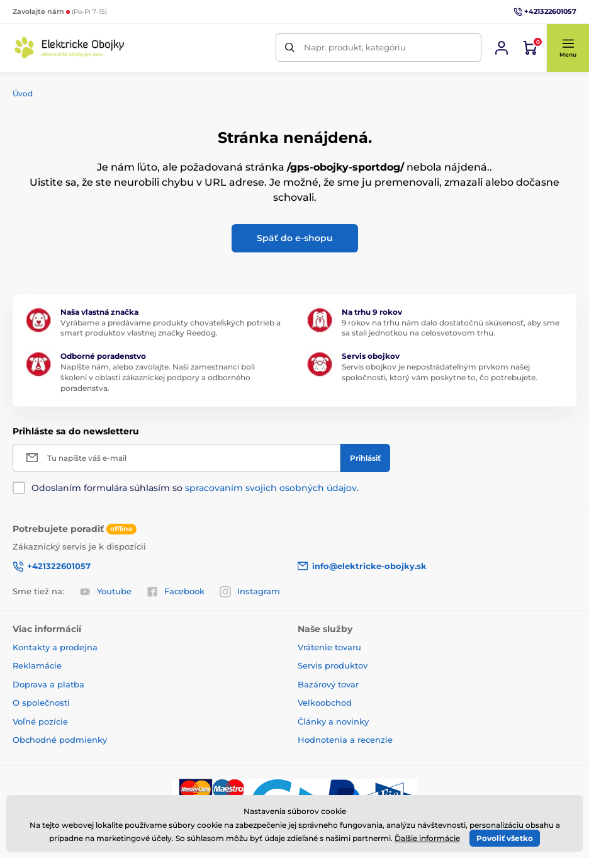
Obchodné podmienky (60, 740)
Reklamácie (37, 665)
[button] (567, 48)
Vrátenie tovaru (329, 647)
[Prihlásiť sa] (501, 48)
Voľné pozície (40, 721)
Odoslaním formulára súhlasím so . (195, 488)
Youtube (105, 591)
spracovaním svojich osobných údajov (271, 488)
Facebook (176, 591)
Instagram (250, 591)
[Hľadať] (290, 47)
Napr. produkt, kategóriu (355, 47)
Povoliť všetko (504, 838)
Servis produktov (332, 665)
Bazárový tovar (328, 684)
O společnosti (41, 702)
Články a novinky (333, 721)
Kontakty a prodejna (55, 647)
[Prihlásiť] (365, 458)
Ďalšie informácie (427, 838)
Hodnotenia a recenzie (345, 740)
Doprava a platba (48, 684)
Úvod (23, 93)
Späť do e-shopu (295, 238)
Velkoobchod (325, 702)
